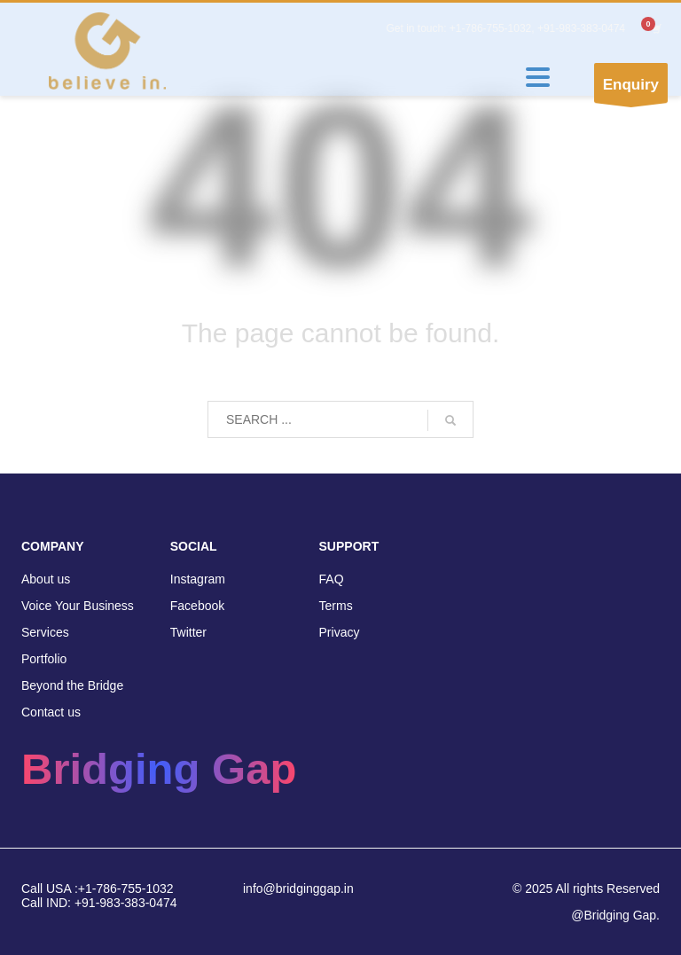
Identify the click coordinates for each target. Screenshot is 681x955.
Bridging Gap (158, 769)
